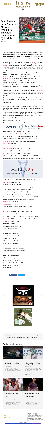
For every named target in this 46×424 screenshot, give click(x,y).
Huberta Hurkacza (33, 62)
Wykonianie (23, 422)
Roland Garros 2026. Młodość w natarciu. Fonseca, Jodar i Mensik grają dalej (32, 395)
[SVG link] (23, 4)
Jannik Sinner (6, 221)
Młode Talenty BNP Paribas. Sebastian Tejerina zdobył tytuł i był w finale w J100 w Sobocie (32, 363)
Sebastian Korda (7, 218)
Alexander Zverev (7, 78)
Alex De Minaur (39, 105)
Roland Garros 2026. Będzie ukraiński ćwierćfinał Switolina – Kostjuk (13, 395)
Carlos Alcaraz (39, 90)
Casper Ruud (6, 182)
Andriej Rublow (6, 143)
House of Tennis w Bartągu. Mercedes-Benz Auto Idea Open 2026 (12, 363)
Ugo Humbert (6, 153)
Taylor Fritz (19, 133)
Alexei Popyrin (6, 141)
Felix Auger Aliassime (8, 148)
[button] (23, 9)
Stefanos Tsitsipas (7, 192)
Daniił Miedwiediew (7, 201)
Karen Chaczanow (7, 194)
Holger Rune (6, 204)
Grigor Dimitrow (6, 211)
